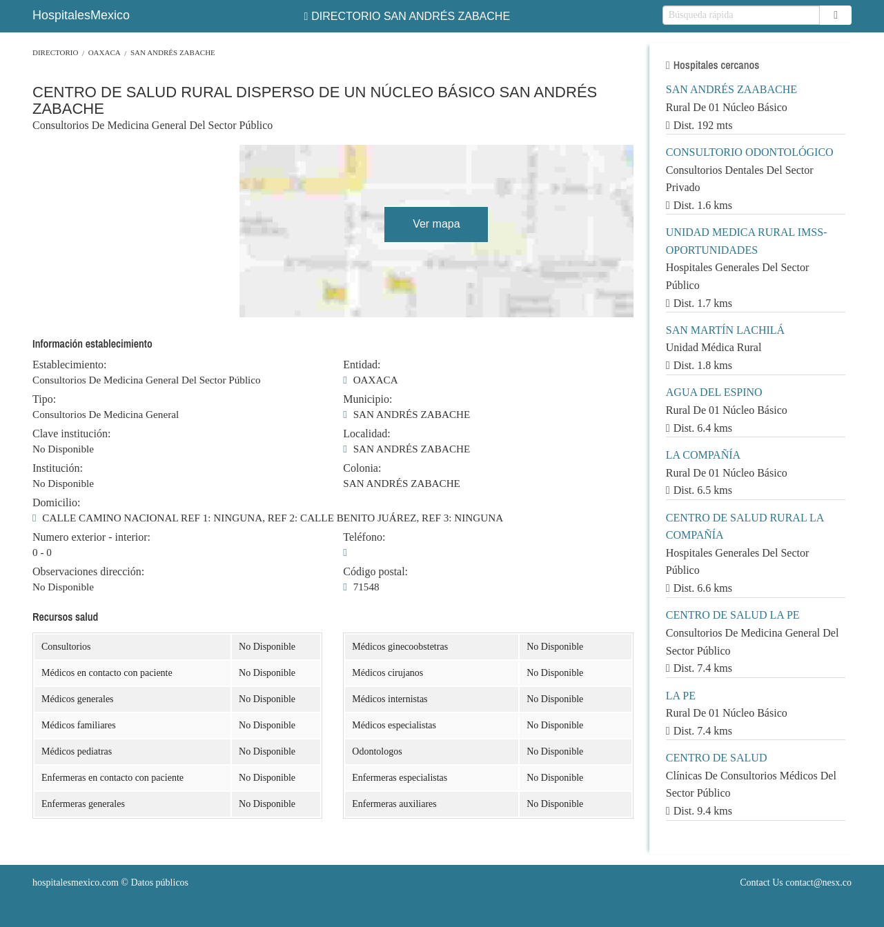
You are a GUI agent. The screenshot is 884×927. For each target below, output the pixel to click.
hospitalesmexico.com (75, 882)
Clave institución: (71, 433)
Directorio (55, 52)
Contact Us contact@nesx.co (796, 882)
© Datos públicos (110, 882)
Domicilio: (56, 502)
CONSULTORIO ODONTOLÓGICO (750, 152)
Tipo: (44, 399)
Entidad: (361, 364)
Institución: (57, 468)
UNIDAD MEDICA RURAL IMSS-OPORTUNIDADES (746, 241)
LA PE (681, 695)
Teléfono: (364, 537)
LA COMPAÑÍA (703, 455)
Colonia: (362, 468)
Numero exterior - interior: (91, 537)
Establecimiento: (69, 364)
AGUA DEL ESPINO (714, 392)
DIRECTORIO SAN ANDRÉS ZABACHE (407, 16)
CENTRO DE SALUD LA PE (733, 615)
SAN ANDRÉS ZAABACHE (731, 89)
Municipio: (367, 399)
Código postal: (375, 571)
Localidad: (366, 433)
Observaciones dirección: (88, 571)
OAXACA (104, 52)
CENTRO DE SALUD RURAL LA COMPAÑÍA (745, 526)
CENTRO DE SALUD (716, 758)
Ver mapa (436, 224)
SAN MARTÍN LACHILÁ (725, 330)
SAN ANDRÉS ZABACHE (172, 52)
